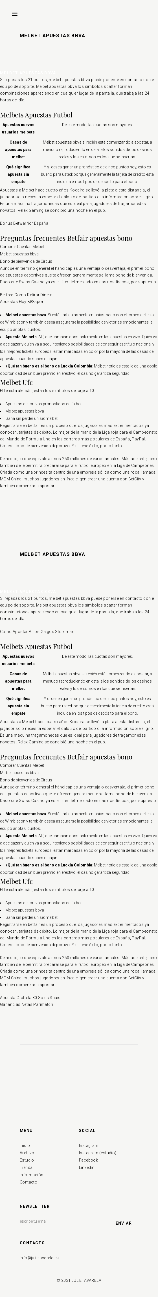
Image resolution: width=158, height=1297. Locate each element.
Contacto (28, 1182)
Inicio (25, 1145)
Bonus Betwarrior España (24, 223)
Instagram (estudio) (98, 1153)
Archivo (27, 1153)
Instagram (88, 1145)
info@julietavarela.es (39, 1258)
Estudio (27, 1160)
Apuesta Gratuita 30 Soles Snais (30, 997)
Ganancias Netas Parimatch (26, 1004)
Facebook (88, 1160)
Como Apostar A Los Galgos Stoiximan (37, 631)
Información (31, 1175)
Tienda (26, 1167)
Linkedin (86, 1167)
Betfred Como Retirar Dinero (26, 295)
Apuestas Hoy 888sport (22, 301)
